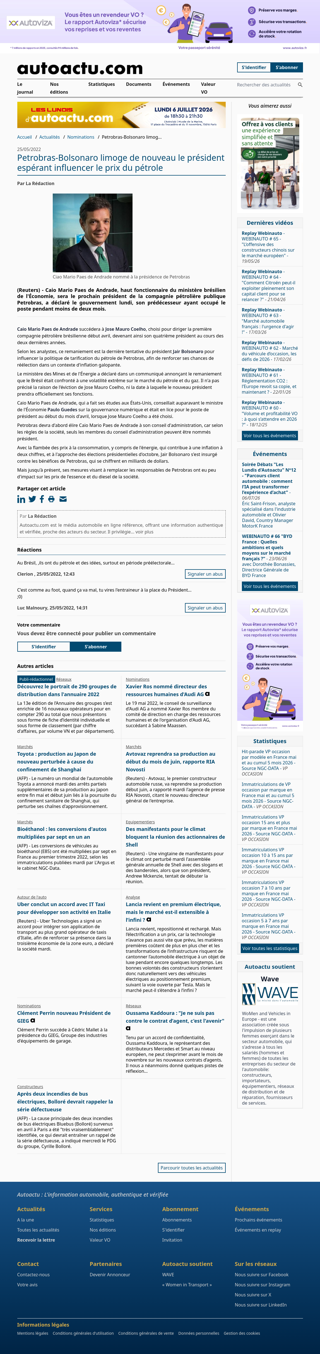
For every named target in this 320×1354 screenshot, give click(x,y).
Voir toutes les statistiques (269, 948)
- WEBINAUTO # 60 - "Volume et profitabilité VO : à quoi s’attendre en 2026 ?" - (270, 413)
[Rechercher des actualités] (300, 84)
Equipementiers (140, 821)
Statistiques (101, 84)
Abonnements (177, 1220)
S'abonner (287, 67)
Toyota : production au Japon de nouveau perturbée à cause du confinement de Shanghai (56, 761)
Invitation (172, 1240)
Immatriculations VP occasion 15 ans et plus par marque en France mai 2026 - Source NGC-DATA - (269, 828)
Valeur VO (208, 88)
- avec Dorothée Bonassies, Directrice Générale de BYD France (269, 555)
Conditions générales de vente (146, 1333)
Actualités (49, 137)
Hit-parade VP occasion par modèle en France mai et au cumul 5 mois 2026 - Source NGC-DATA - (269, 762)
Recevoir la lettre (36, 1240)
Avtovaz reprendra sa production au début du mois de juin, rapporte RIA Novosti (170, 761)
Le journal (25, 88)
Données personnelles (198, 1333)
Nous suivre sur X (253, 1295)
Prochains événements (258, 1220)
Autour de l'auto (32, 897)
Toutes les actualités (38, 1230)
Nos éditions (59, 88)
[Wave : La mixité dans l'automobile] (270, 994)
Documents (138, 84)
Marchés (25, 746)
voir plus (144, 532)
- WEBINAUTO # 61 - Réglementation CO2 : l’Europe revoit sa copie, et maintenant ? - (269, 381)
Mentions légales (33, 1333)
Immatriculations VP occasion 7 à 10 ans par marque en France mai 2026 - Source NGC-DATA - (268, 893)
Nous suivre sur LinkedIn (261, 1305)
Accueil (24, 137)
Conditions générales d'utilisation (83, 1333)
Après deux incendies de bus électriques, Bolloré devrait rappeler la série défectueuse (65, 1101)
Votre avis (27, 1285)
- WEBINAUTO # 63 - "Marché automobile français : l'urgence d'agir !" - (268, 321)
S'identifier (254, 67)
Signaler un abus (205, 574)
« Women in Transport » (187, 1285)
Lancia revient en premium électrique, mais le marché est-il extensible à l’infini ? (173, 912)
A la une (25, 1220)
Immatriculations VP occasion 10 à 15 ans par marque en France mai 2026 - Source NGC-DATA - (268, 861)
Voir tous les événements (270, 436)
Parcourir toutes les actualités (192, 1168)
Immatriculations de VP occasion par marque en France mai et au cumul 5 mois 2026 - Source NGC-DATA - (268, 795)
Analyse (133, 897)
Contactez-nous (33, 1275)
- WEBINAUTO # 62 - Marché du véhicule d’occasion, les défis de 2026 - (270, 350)
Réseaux (63, 679)
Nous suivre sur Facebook (262, 1275)
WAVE (168, 1275)
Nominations (80, 137)
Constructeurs (30, 1086)
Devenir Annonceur (110, 1275)
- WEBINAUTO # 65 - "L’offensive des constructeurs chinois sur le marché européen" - (268, 247)
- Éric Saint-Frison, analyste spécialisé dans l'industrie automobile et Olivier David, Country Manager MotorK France (269, 495)
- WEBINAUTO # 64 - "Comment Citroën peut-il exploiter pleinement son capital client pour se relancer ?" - (268, 285)
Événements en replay (258, 1230)
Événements (176, 84)
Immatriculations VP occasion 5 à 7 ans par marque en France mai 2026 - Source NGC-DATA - (268, 926)
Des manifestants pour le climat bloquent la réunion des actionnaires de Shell (175, 837)
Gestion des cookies (242, 1333)
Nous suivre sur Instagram (262, 1285)
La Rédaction (42, 516)
